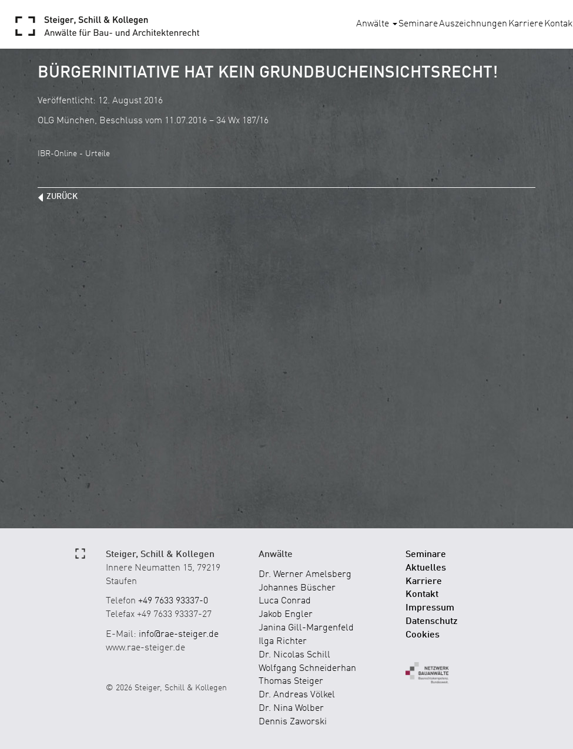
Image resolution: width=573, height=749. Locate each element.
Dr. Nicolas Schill (294, 655)
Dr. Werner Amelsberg (305, 574)
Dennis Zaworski (293, 722)
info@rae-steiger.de (179, 634)
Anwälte (376, 24)
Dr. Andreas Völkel (297, 695)
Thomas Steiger (291, 681)
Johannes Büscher (297, 588)
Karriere (525, 24)
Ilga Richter (283, 641)
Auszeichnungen (473, 24)
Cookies (423, 635)
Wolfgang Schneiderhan (307, 668)
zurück (62, 197)
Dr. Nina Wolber (291, 708)
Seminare (418, 24)
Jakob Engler (286, 614)
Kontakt (422, 594)
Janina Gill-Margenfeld (306, 628)
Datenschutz (432, 621)
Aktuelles (426, 568)
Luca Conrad (285, 601)
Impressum (430, 608)
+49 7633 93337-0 (173, 601)
